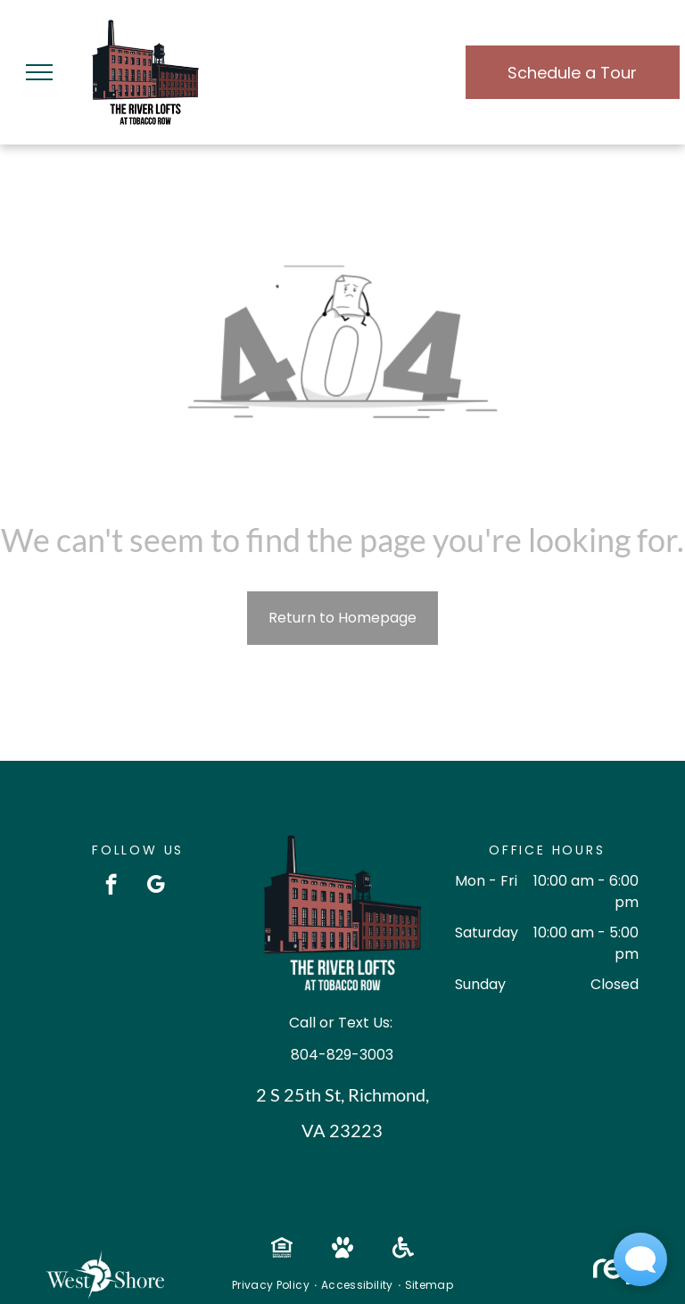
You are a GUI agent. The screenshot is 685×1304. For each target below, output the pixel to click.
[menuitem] (272, 1285)
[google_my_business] (155, 886)
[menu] (39, 72)
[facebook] (111, 886)
